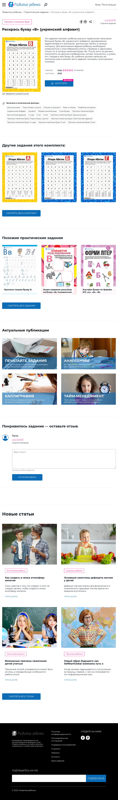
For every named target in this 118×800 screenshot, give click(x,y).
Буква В (31, 111)
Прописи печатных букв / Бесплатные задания (71, 119)
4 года (31, 115)
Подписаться (96, 778)
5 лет (39, 115)
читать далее (11, 597)
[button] (4, 177)
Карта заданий (57, 761)
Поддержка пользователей (63, 745)
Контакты (55, 757)
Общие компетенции (47, 111)
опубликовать (27, 477)
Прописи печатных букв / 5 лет (51, 122)
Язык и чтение (69, 107)
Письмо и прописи (52, 107)
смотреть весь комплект (21, 213)
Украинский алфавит (16, 111)
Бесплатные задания (16, 115)
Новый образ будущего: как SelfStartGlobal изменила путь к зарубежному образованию (83, 664)
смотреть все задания (21, 305)
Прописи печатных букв (17, 22)
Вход (97, 4)
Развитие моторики (87, 107)
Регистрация (109, 4)
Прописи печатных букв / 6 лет (81, 122)
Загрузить (59, 83)
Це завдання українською (15, 93)
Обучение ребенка (74, 654)
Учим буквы (64, 111)
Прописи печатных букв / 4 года (21, 122)
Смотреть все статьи (21, 696)
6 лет (46, 115)
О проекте (55, 749)
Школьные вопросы (16, 654)
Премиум (55, 753)
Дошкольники (13, 107)
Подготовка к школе (32, 107)
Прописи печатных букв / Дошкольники (68, 115)
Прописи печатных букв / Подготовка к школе (27, 119)
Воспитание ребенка (16, 571)
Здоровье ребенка (74, 571)
